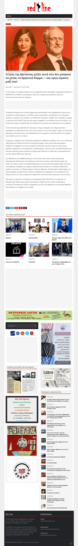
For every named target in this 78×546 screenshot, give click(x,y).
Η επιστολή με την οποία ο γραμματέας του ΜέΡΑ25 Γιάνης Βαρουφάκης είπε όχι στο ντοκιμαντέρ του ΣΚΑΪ (58, 416)
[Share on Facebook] (8, 208)
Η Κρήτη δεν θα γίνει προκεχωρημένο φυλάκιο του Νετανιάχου (57, 486)
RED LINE (10, 19)
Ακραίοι (8, 238)
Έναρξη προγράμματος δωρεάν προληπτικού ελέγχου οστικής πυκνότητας (55, 500)
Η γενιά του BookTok (12, 262)
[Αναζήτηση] (22, 326)
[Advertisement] (39, 105)
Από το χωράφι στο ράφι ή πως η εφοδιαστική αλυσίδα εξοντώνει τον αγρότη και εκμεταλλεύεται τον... (57, 477)
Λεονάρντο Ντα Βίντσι (53, 493)
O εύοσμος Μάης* (52, 463)
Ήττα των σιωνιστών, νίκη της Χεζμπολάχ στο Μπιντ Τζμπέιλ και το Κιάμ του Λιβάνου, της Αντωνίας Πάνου (58, 434)
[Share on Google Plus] (16, 208)
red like (16, 19)
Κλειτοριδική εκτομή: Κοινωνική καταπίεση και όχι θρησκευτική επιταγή (58, 469)
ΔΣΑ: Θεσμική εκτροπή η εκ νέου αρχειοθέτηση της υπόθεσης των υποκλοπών (56, 425)
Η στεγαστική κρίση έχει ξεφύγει (56, 457)
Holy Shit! (32, 262)
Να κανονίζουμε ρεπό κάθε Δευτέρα (57, 508)
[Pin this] (21, 208)
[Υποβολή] (34, 326)
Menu (9, 16)
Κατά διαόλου (33, 238)
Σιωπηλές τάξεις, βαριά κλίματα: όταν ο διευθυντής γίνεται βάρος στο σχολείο (58, 400)
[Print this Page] (25, 208)
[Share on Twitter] (12, 208)
